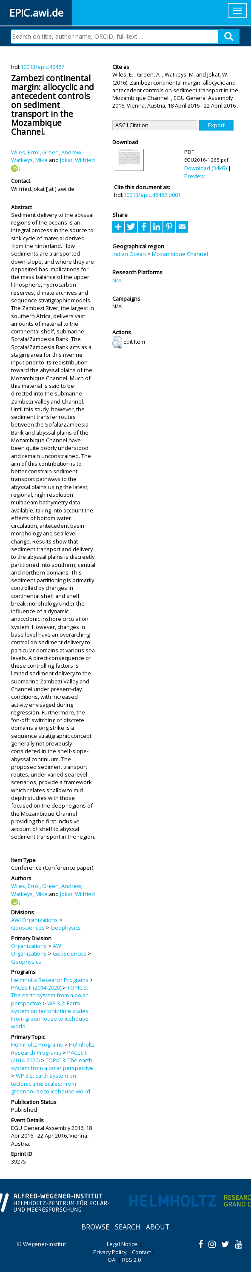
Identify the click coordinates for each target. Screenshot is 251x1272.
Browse (95, 1227)
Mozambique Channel (180, 254)
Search (127, 1227)
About (158, 1227)
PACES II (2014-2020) (36, 987)
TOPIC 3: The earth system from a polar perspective (49, 995)
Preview (194, 176)
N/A (117, 280)
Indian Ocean (129, 254)
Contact (141, 1252)
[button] (117, 342)
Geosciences (28, 927)
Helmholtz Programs (37, 1044)
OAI (112, 1259)
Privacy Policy (109, 1252)
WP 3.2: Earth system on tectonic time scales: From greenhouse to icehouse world (50, 1014)
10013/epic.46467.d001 (152, 195)
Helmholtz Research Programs (49, 980)
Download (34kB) (205, 168)
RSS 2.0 (131, 1259)
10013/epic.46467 (42, 67)
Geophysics (66, 927)
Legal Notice (122, 1244)
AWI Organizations (34, 920)
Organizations (29, 946)
